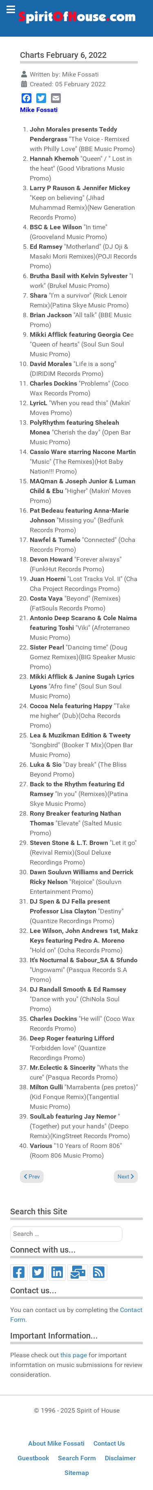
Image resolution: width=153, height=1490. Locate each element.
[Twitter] (38, 1272)
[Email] (77, 1272)
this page (73, 1355)
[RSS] (98, 1272)
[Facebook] (19, 1272)
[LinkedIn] (57, 1272)
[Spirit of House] (76, 19)
